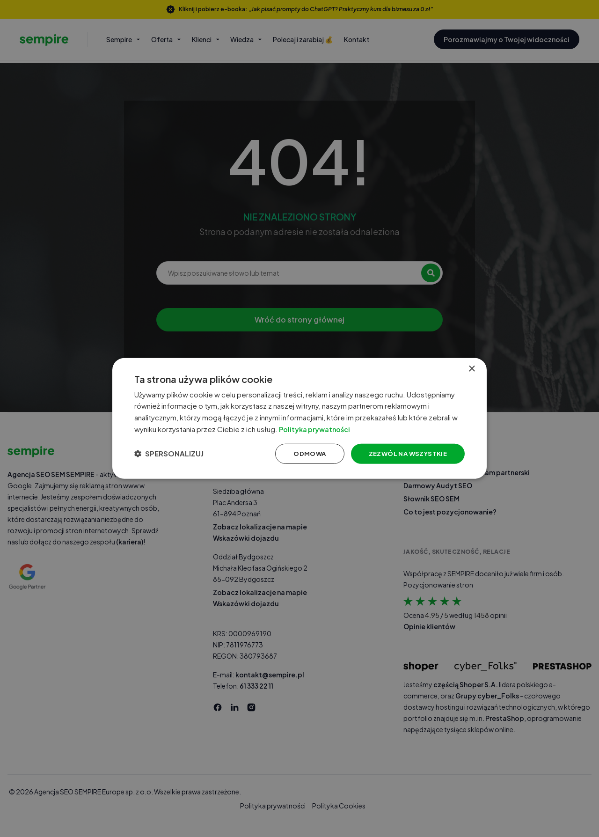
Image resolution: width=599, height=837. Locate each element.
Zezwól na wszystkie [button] (401, 454)
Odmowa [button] (300, 454)
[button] (172, 454)
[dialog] (299, 418)
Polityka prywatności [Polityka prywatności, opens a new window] (327, 428)
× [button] (471, 366)
